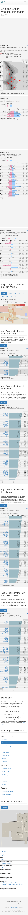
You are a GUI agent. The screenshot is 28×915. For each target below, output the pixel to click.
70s (11, 296)
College (10, 293)
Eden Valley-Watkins (6, 863)
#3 (27, 152)
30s (19, 293)
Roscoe (13, 884)
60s (7, 296)
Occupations (5, 778)
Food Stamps (5, 774)
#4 (27, 230)
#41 (27, 613)
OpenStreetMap (14, 907)
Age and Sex (5, 742)
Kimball (15, 882)
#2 (27, 98)
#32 (27, 508)
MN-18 (3, 871)
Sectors (4, 784)
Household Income (6, 768)
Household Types (6, 749)
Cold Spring (4, 882)
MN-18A (3, 875)
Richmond (3, 884)
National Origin (5, 755)
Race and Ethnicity (6, 746)
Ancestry (4, 758)
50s (3, 296)
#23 (27, 405)
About (10, 900)
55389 (2, 859)
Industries (4, 781)
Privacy (17, 900)
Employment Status (6, 771)
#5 (26, 299)
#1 (27, 45)
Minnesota (3, 851)
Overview (4, 807)
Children (4, 293)
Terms (13, 900)
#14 (27, 348)
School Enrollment (6, 794)
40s (23, 293)
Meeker (3, 855)
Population (4, 739)
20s (15, 293)
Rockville (9, 884)
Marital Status (5, 752)
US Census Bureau (17, 905)
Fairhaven (3, 889)
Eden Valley (10, 882)
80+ (15, 296)
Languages (4, 761)
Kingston (20, 882)
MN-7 (2, 867)
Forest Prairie (4, 879)
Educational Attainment (7, 791)
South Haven (19, 884)
